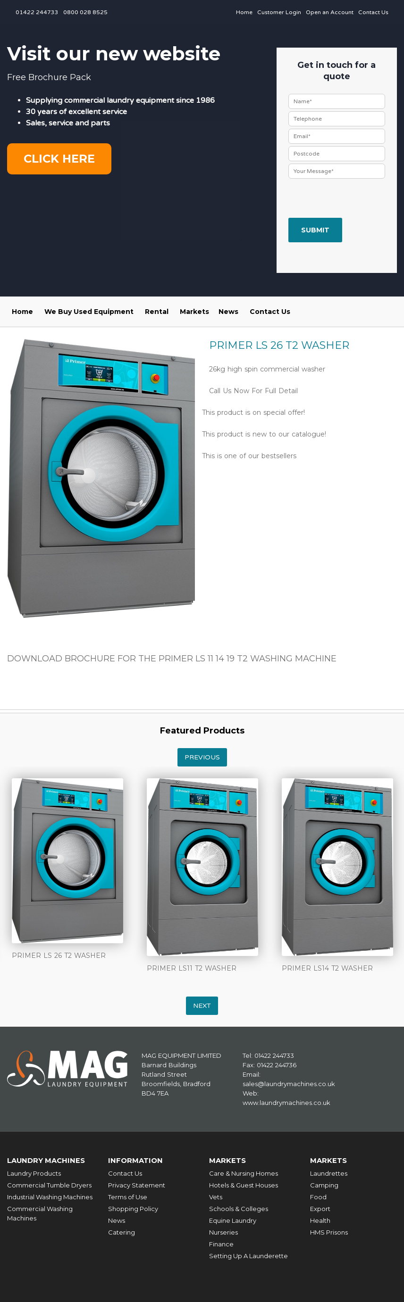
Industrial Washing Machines (50, 1196)
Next (202, 1006)
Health (320, 1220)
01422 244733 (37, 12)
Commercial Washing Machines (40, 1212)
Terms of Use (127, 1196)
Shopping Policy (133, 1208)
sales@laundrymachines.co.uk (289, 1084)
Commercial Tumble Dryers (49, 1184)
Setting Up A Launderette (248, 1255)
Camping (324, 1184)
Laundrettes (328, 1173)
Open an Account (330, 12)
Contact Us (373, 12)
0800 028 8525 (85, 12)
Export (320, 1208)
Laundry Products (34, 1173)
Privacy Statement (136, 1184)
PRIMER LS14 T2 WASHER (327, 968)
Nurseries (223, 1232)
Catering (121, 1232)
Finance (221, 1243)
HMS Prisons (329, 1232)
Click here (59, 158)
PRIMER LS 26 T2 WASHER (59, 955)
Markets (194, 311)
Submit (315, 230)
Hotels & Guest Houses (243, 1184)
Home (244, 12)
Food (318, 1196)
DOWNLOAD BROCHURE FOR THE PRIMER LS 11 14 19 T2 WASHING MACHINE (172, 658)
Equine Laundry (232, 1220)
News (228, 311)
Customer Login (279, 12)
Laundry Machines (47, 1160)
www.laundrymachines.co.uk (286, 1102)
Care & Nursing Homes (243, 1173)
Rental (156, 311)
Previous (202, 757)
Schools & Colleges (238, 1208)
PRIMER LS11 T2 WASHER (191, 968)
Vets (215, 1196)
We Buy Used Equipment (89, 311)
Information (135, 1160)
